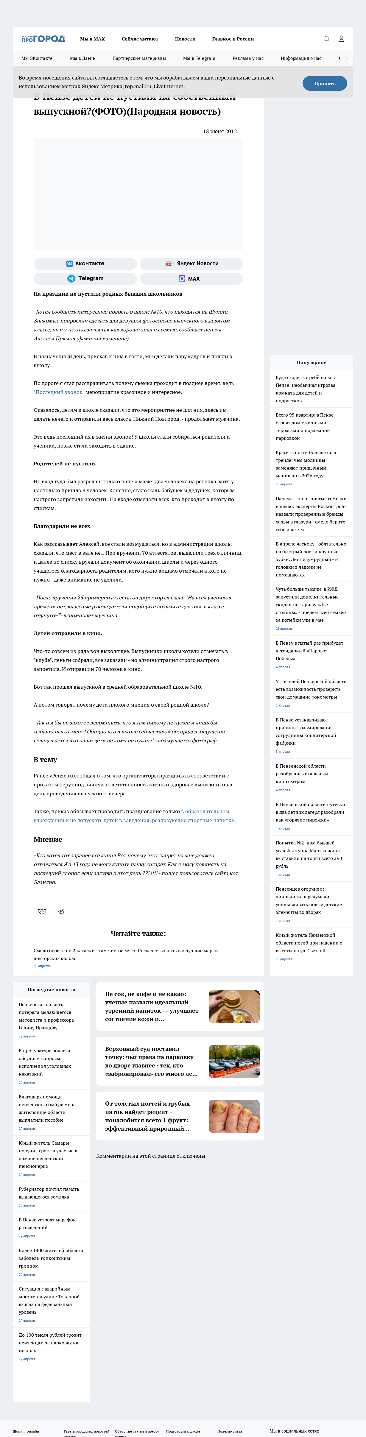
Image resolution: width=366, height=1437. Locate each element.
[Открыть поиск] (326, 39)
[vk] (43, 912)
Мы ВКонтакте (37, 58)
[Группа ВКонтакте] (85, 264)
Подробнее (223, 1388)
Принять (325, 83)
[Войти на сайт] (341, 39)
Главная (169, 1229)
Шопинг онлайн (26, 1195)
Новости (185, 39)
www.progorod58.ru (58, 1244)
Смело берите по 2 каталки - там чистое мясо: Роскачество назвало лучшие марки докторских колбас (138, 958)
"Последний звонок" (59, 392)
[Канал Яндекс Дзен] (318, 1205)
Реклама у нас (248, 58)
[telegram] (63, 912)
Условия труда (100, 1229)
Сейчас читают (140, 39)
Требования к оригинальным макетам (44, 1229)
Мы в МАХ (92, 39)
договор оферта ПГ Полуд (35, 1368)
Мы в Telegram (199, 58)
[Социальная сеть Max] (191, 279)
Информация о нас (301, 58)
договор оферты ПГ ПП (32, 1373)
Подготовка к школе (183, 1195)
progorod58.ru (102, 1307)
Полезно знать (229, 1195)
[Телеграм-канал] (85, 279)
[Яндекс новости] (191, 264)
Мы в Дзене (82, 58)
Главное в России (233, 39)
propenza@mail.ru (91, 1262)
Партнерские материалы (139, 58)
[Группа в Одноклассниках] (288, 1205)
